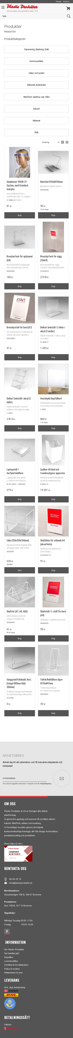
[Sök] (69, 16)
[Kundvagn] (68, 8)
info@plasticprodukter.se (18, 883)
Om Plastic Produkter (14, 949)
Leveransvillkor (11, 961)
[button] (2, 8)
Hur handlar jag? (11, 953)
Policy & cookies (12, 969)
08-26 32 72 (12, 879)
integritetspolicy (45, 784)
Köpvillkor (8, 957)
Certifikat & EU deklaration (16, 965)
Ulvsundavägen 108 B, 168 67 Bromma (22, 894)
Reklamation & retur (13, 972)
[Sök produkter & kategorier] (33, 16)
